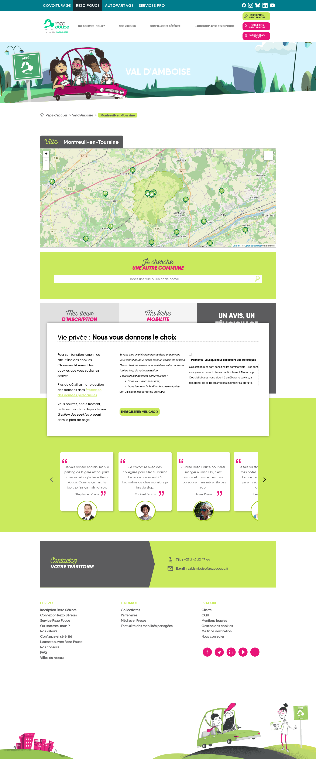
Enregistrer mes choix (139, 412)
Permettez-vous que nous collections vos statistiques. (223, 359)
